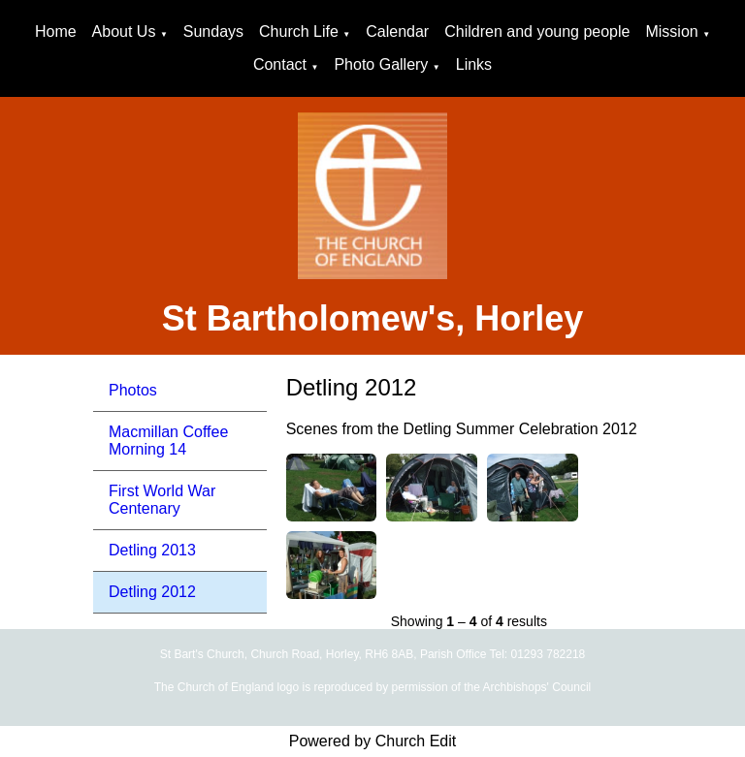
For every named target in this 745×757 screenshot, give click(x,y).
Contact (280, 64)
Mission (671, 31)
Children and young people (537, 31)
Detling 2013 (152, 550)
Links (474, 64)
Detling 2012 (152, 592)
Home (56, 31)
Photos (133, 390)
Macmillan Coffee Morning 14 (168, 440)
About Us (124, 31)
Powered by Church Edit (373, 741)
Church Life (299, 31)
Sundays (213, 31)
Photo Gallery (381, 64)
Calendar (397, 31)
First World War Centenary (162, 500)
